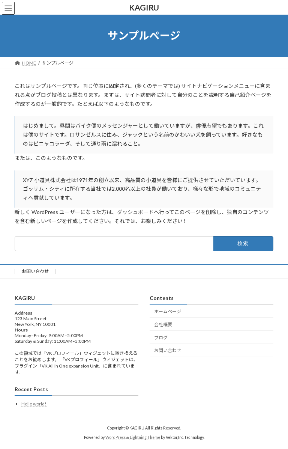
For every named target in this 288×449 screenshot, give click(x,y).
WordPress (115, 437)
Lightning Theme (145, 437)
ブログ (161, 337)
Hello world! (33, 404)
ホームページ (167, 311)
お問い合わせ (35, 271)
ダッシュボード (135, 212)
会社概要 (163, 324)
